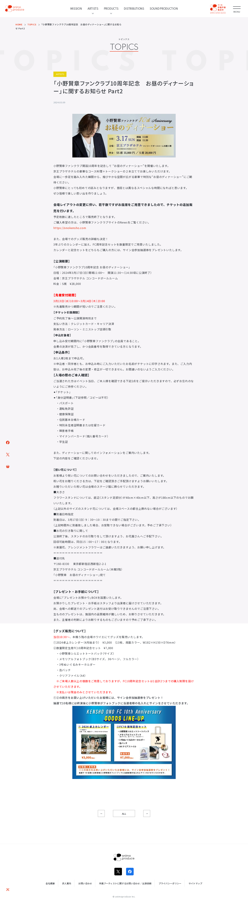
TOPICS (31, 24)
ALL (124, 813)
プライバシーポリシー (170, 883)
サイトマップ (195, 883)
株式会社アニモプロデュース (124, 857)
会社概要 (50, 883)
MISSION (76, 8)
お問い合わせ (85, 883)
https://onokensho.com (69, 228)
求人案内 (66, 883)
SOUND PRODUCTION (164, 8)
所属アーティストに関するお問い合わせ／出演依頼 (125, 883)
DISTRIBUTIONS (134, 8)
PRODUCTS (111, 8)
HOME (19, 24)
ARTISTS (92, 8)
